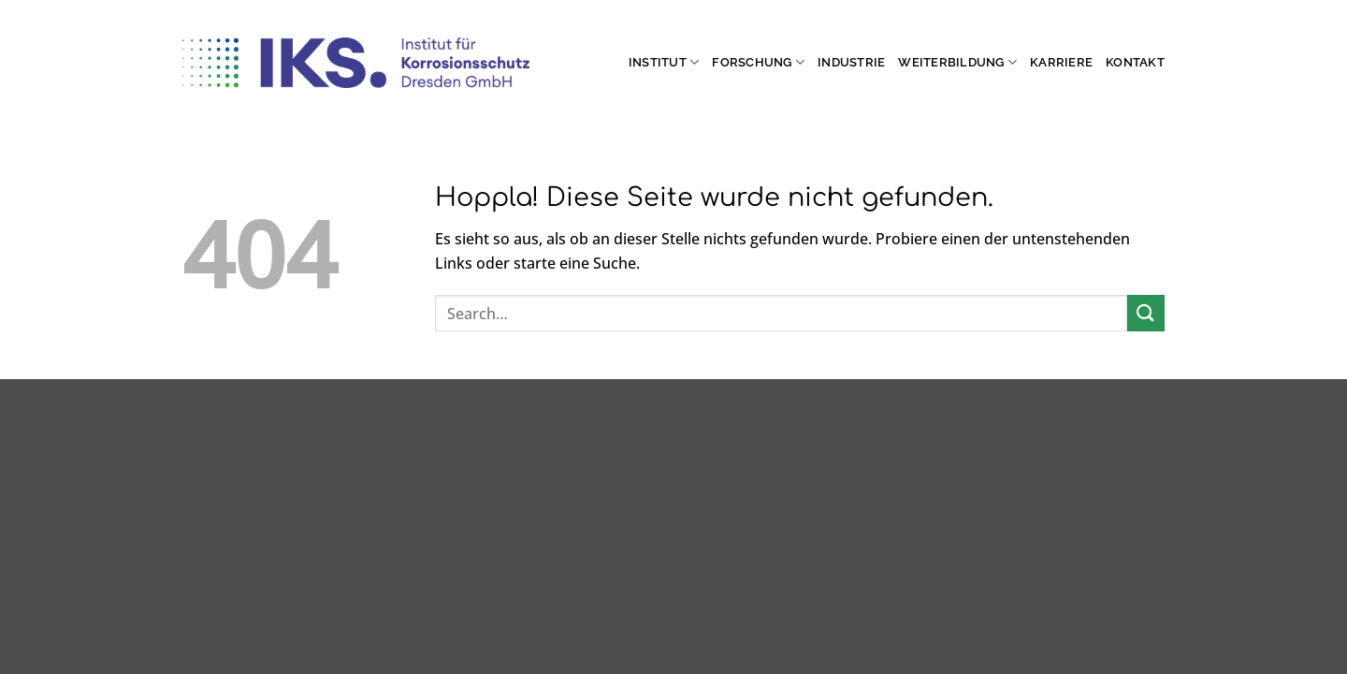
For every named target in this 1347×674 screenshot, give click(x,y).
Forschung (758, 62)
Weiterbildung (957, 62)
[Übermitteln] (1146, 313)
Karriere (1061, 62)
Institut (664, 62)
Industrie (851, 62)
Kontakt (1135, 62)
